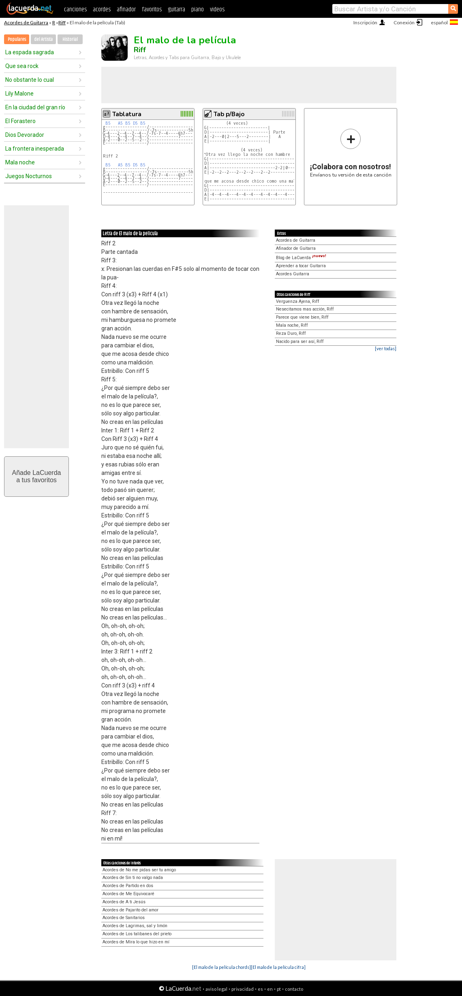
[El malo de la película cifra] (278, 967)
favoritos (152, 9)
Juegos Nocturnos (28, 176)
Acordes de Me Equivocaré (128, 893)
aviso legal (216, 989)
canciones (75, 9)
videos (217, 9)
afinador (126, 9)
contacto (294, 989)
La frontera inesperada (34, 148)
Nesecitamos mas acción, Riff (305, 309)
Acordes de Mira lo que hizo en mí (136, 942)
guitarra (176, 9)
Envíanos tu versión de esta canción (350, 153)
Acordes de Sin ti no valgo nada (133, 877)
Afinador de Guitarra (296, 248)
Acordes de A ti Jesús (124, 901)
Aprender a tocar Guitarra (301, 265)
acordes (102, 9)
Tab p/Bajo (229, 114)
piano (197, 9)
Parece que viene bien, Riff (302, 317)
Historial (70, 39)
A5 (120, 123)
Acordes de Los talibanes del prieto (137, 933)
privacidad (242, 989)
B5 (108, 123)
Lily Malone (19, 93)
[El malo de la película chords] (221, 967)
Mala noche (20, 162)
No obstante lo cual (29, 80)
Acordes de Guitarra (26, 22)
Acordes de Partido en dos (128, 885)
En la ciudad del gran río (35, 107)
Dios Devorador (24, 135)
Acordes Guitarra (292, 274)
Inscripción (365, 22)
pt (279, 989)
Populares (17, 39)
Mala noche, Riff (292, 325)
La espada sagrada (29, 52)
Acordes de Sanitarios (124, 917)
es (260, 989)
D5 (135, 123)
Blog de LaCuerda (301, 257)
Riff (62, 22)
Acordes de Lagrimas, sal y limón (135, 925)
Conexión (404, 22)
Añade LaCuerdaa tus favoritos (36, 476)
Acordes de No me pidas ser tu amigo (139, 870)
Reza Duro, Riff (291, 333)
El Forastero (20, 121)
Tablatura (126, 114)
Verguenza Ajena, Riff (297, 301)
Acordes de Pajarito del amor (130, 910)
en (270, 989)
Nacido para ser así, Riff (300, 341)
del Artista (43, 39)
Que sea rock (21, 66)
